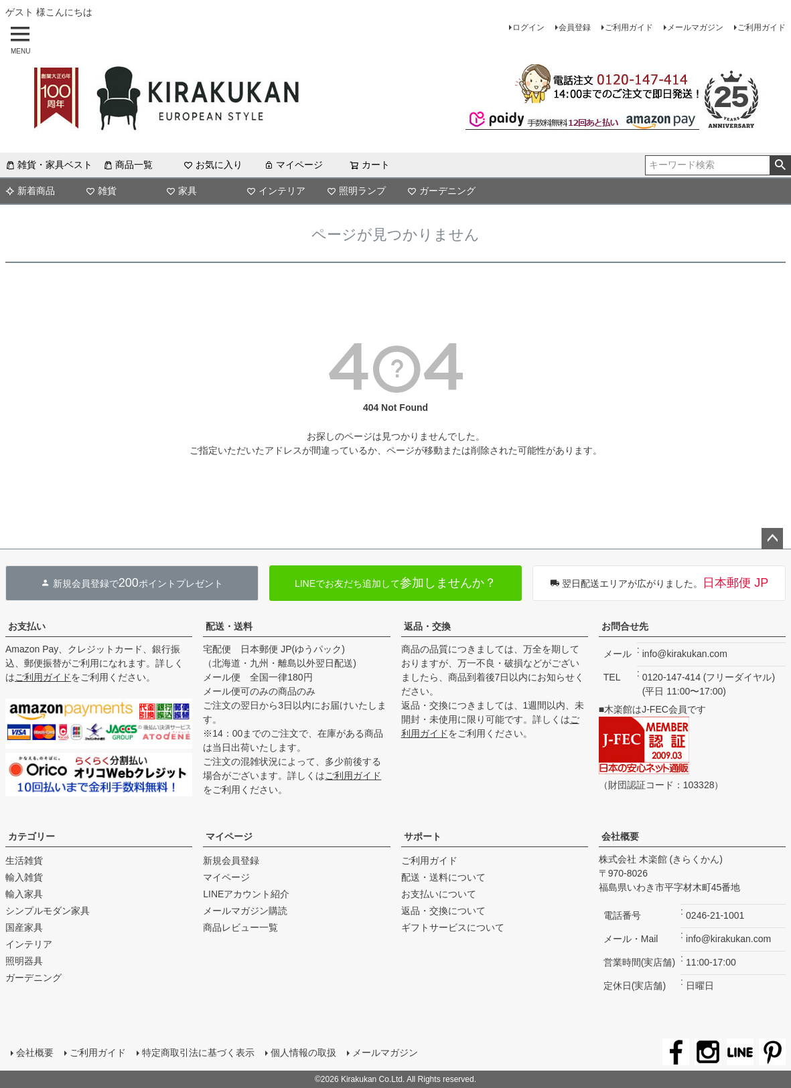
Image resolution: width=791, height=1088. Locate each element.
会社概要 (620, 836)
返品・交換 (427, 626)
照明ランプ (356, 190)
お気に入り (213, 164)
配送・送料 (229, 626)
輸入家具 (24, 894)
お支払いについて (438, 894)
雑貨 (101, 190)
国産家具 (24, 927)
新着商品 (30, 190)
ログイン (528, 27)
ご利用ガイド (629, 27)
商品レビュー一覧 (240, 927)
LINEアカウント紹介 (246, 894)
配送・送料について (443, 877)
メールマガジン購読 (245, 910)
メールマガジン (695, 27)
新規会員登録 (231, 860)
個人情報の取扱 (303, 1052)
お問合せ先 (624, 626)
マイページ (293, 164)
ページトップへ (772, 538)
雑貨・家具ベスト (48, 164)
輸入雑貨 (24, 877)
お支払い (27, 626)
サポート (422, 836)
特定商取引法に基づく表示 (198, 1052)
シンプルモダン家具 (47, 910)
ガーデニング (441, 190)
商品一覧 (128, 164)
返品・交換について (443, 910)
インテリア (275, 190)
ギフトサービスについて (452, 927)
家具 (181, 190)
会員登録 (575, 27)
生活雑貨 (24, 860)
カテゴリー (31, 836)
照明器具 (24, 961)
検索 (780, 165)
